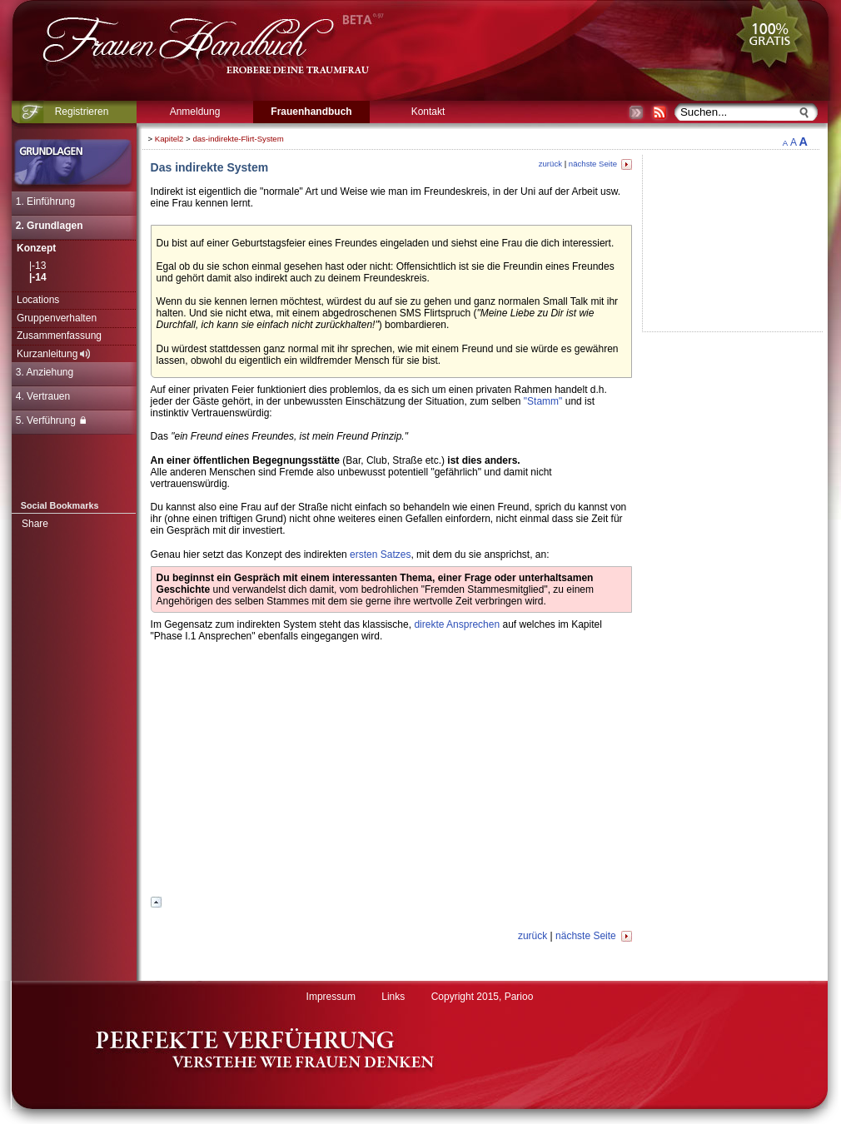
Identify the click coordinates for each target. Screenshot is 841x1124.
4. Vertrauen (43, 396)
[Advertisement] (391, 774)
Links (393, 996)
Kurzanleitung (53, 354)
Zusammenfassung (59, 335)
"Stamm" (543, 401)
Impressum (331, 996)
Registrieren (82, 111)
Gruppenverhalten (57, 318)
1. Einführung (45, 201)
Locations (38, 300)
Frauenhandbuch (311, 111)
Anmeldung (195, 111)
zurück (550, 163)
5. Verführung (51, 420)
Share (35, 524)
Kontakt (428, 111)
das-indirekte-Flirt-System (237, 138)
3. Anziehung (44, 372)
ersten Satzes (380, 554)
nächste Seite (600, 163)
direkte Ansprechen (457, 624)
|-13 (37, 265)
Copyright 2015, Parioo (482, 996)
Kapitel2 (169, 138)
